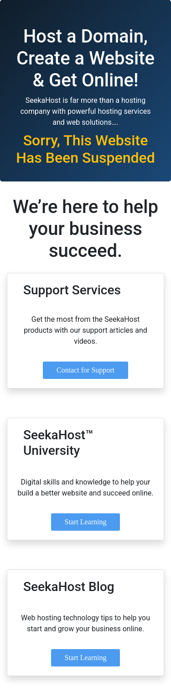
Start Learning (86, 522)
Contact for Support (85, 370)
